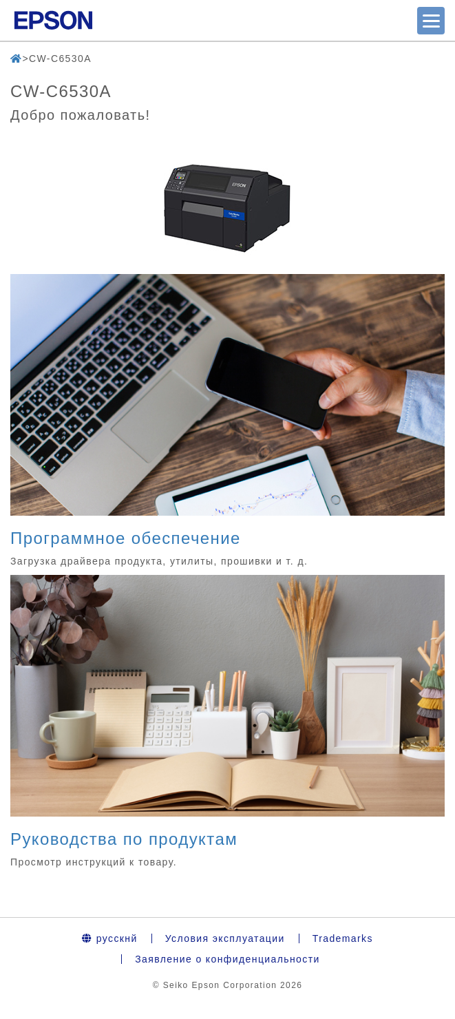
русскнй (110, 938)
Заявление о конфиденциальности (227, 959)
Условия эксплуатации (225, 938)
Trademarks (343, 938)
